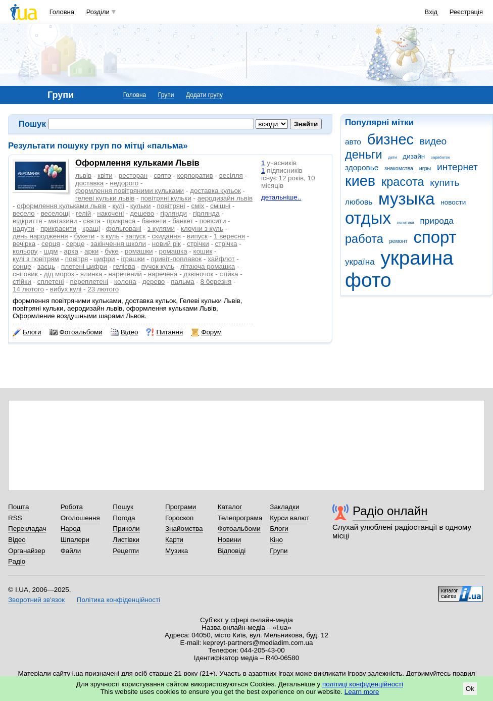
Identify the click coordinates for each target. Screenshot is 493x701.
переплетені (89, 281)
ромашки (139, 251)
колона (125, 281)
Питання (164, 332)
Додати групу (204, 94)
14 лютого (28, 289)
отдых (368, 218)
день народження (40, 236)
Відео (124, 332)
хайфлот (221, 259)
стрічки (198, 243)
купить (444, 182)
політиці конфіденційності (362, 684)
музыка (406, 198)
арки (91, 251)
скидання (166, 236)
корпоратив (195, 175)
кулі (118, 206)
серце (75, 243)
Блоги (27, 332)
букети (84, 236)
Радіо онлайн (390, 511)
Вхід (431, 12)
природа (437, 221)
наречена (163, 274)
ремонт (398, 241)
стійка (228, 274)
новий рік (166, 243)
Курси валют (289, 518)
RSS (15, 518)
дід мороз (59, 274)
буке (112, 251)
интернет (457, 167)
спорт (434, 237)
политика (405, 222)
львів (83, 175)
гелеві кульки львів (104, 198)
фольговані (123, 228)
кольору (25, 251)
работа (364, 238)
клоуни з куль (202, 228)
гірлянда (206, 213)
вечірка (24, 243)
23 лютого (103, 289)
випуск (197, 236)
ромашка (173, 251)
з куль (110, 236)
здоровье (361, 167)
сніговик (25, 274)
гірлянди (173, 213)
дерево (153, 281)
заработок (440, 157)
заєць (46, 266)
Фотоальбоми (76, 332)
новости (453, 202)
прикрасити (58, 228)
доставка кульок (215, 190)
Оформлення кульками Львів (137, 163)
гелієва (124, 266)
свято (162, 175)
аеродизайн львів (225, 198)
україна (360, 262)
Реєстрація (466, 12)
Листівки (126, 539)
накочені (110, 213)
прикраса (121, 221)
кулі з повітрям (36, 259)
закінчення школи (118, 243)
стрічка (226, 243)
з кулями (161, 228)
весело (24, 213)
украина (416, 258)
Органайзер (26, 551)
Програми (180, 507)
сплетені (50, 281)
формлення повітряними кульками (129, 190)
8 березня (216, 281)
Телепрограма (240, 518)
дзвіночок (198, 274)
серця (50, 243)
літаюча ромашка (207, 266)
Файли (71, 551)
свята (92, 221)
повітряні (171, 206)
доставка (89, 183)
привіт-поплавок (176, 259)
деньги (363, 154)
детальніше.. (281, 197)
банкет (182, 221)
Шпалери (75, 539)
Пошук (123, 507)
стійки (22, 281)
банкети (153, 221)
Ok (470, 688)
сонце (22, 266)
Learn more (361, 691)
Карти (174, 539)
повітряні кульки (165, 198)
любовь (358, 201)
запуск (135, 236)
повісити (213, 221)
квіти (105, 175)
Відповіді (232, 551)
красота (402, 181)
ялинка (91, 274)
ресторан (133, 175)
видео (433, 141)
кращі (91, 228)
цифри (104, 259)
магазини (62, 221)
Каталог (230, 507)
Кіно (276, 539)
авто (353, 141)
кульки (140, 206)
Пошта (18, 507)
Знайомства (184, 528)
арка (71, 251)
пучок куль (157, 266)
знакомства (398, 168)
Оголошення (80, 518)
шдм (51, 251)
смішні (220, 206)
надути (23, 228)
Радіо (16, 561)
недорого (124, 183)
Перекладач (27, 528)
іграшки (133, 259)
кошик (203, 251)
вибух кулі (66, 289)
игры (425, 168)
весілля (231, 175)
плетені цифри (84, 266)
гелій (83, 213)
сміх (197, 206)
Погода (124, 518)
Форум (206, 332)
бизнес (390, 139)
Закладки (284, 507)
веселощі (55, 213)
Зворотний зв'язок (36, 600)
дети (392, 157)
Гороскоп (179, 518)
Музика (176, 551)
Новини (229, 539)
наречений (124, 274)
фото (368, 280)
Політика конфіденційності (118, 600)
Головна (62, 12)
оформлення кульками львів (61, 206)
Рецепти (126, 551)
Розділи (98, 12)
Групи (166, 94)
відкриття (27, 221)
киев (360, 181)
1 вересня (229, 236)
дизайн (414, 156)
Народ (71, 528)
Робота (72, 507)
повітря (76, 259)
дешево (142, 213)
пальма (182, 281)
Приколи (126, 528)
